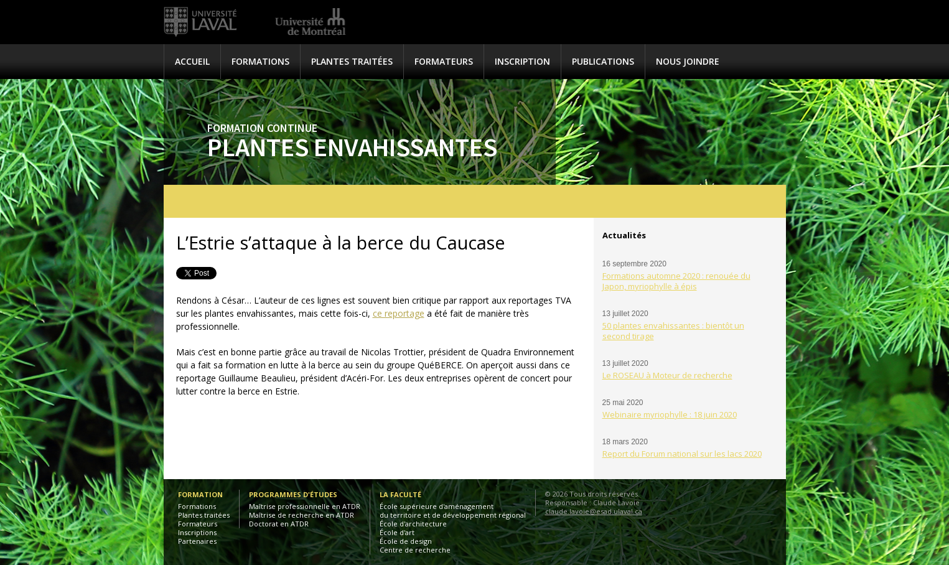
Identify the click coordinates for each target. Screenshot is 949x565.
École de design (406, 541)
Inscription (522, 61)
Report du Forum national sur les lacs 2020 (682, 453)
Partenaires (197, 541)
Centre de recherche (415, 549)
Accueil (192, 61)
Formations (260, 61)
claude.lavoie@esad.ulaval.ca (593, 511)
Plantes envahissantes (352, 147)
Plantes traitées (352, 61)
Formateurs (443, 61)
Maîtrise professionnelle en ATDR (304, 506)
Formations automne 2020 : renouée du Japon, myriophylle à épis (676, 281)
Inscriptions (197, 532)
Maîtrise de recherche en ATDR (301, 515)
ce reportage (398, 313)
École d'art (397, 532)
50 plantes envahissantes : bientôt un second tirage (673, 331)
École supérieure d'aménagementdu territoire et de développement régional (453, 511)
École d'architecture (413, 523)
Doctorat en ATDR (279, 523)
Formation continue (262, 128)
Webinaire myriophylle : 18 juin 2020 (669, 414)
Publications (603, 61)
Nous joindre (687, 61)
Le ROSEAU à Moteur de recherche (667, 375)
